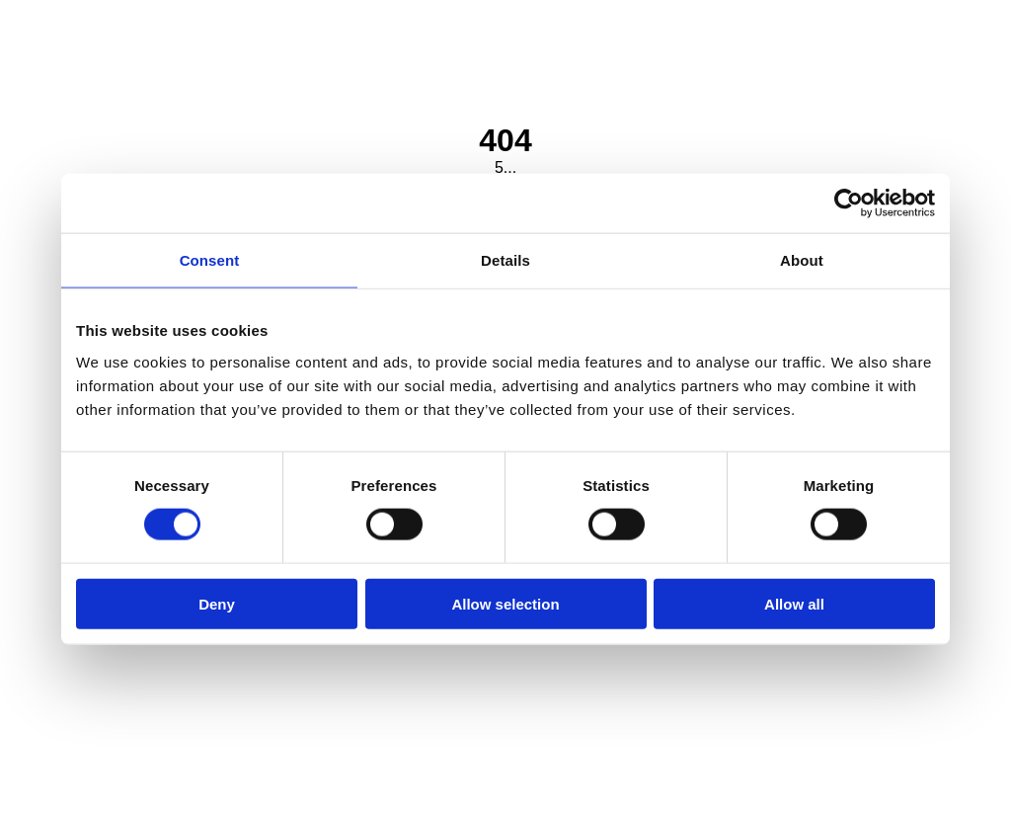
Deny (216, 603)
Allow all (794, 603)
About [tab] (801, 260)
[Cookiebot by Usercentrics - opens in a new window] (848, 203)
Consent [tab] (210, 260)
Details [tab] (505, 260)
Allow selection (505, 603)
